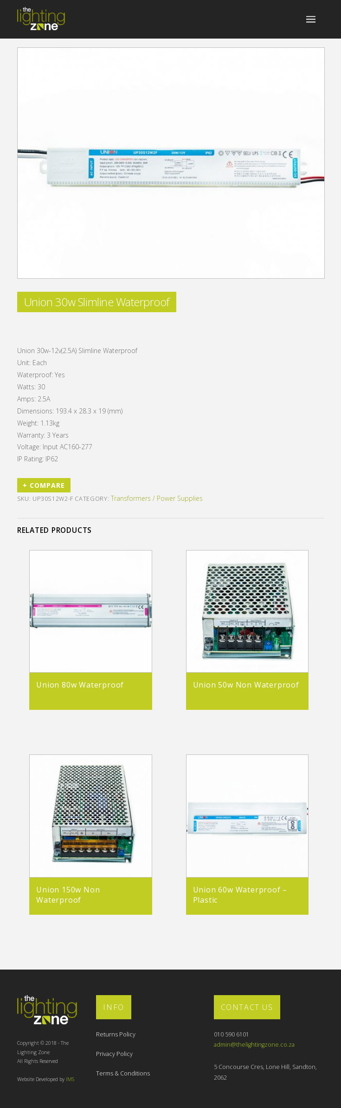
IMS (70, 1079)
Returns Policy (115, 1034)
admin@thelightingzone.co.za (254, 1045)
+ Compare (43, 485)
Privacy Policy (114, 1054)
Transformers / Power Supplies (157, 498)
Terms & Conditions (123, 1073)
